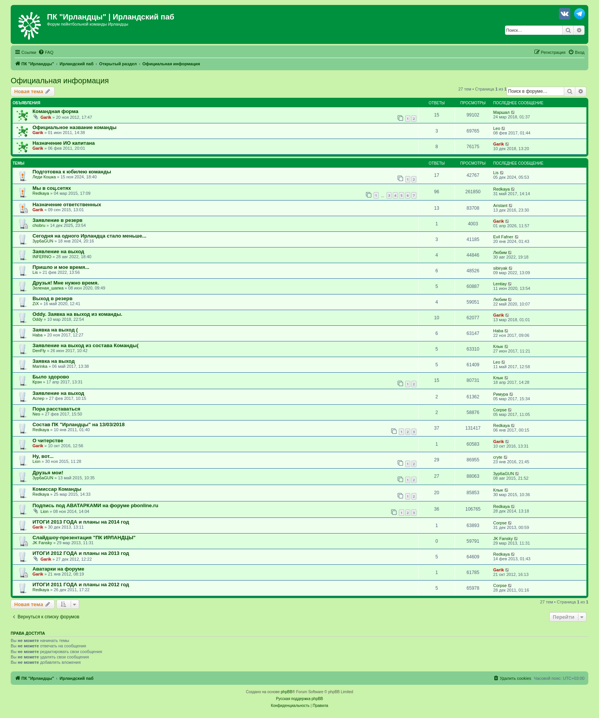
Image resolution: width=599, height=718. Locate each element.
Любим (500, 252)
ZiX (35, 303)
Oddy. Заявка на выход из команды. (77, 314)
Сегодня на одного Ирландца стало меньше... (89, 236)
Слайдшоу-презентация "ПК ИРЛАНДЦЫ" (84, 537)
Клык (498, 346)
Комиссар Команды (56, 489)
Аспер (38, 398)
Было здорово (50, 377)
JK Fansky (42, 542)
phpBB (286, 692)
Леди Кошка (44, 177)
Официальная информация (60, 80)
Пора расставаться (56, 409)
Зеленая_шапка (47, 288)
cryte (497, 457)
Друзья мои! (47, 472)
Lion (36, 461)
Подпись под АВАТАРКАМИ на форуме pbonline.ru (95, 505)
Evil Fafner (503, 236)
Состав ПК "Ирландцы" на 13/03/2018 (78, 424)
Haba (37, 335)
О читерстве (47, 440)
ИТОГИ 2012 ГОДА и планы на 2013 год (80, 553)
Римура (500, 394)
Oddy (37, 319)
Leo (496, 128)
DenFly (39, 350)
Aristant (500, 205)
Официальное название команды (74, 127)
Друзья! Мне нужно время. (65, 283)
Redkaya (40, 193)
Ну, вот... (42, 456)
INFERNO (42, 256)
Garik (45, 117)
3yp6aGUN (42, 241)
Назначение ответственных (66, 204)
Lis (496, 172)
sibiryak (500, 268)
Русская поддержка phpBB (299, 699)
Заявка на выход (53, 361)
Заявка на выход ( (55, 330)
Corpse (500, 410)
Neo (36, 414)
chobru (38, 225)
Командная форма (55, 111)
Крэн (37, 382)
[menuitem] (45, 52)
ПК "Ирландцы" (76, 17)
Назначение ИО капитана (63, 143)
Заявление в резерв (57, 220)
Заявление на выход (58, 251)
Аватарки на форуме (58, 569)
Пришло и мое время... (60, 267)
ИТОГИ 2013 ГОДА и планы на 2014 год (80, 522)
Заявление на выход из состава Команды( (85, 345)
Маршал (501, 112)
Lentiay (500, 283)
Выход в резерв (52, 298)
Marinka (39, 366)
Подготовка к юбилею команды (71, 172)
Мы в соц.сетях (51, 188)
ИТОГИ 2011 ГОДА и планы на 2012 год (80, 584)
